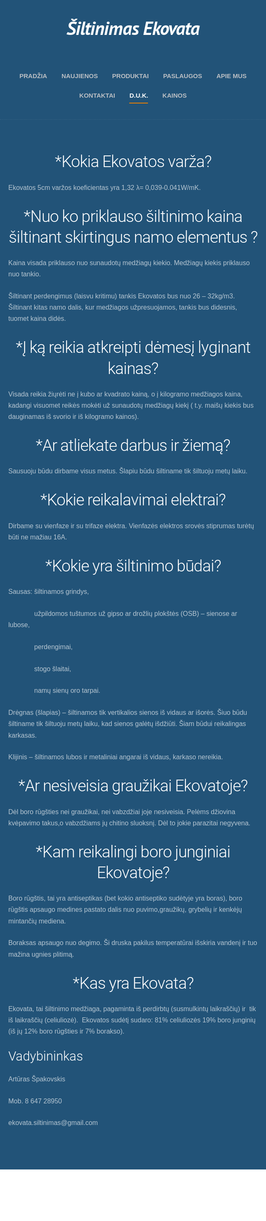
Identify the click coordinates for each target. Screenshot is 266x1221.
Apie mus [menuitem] (232, 75)
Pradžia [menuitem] (33, 75)
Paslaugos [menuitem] (182, 75)
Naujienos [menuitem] (80, 75)
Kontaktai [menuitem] (97, 95)
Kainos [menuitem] (175, 95)
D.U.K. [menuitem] (138, 95)
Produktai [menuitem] (130, 75)
